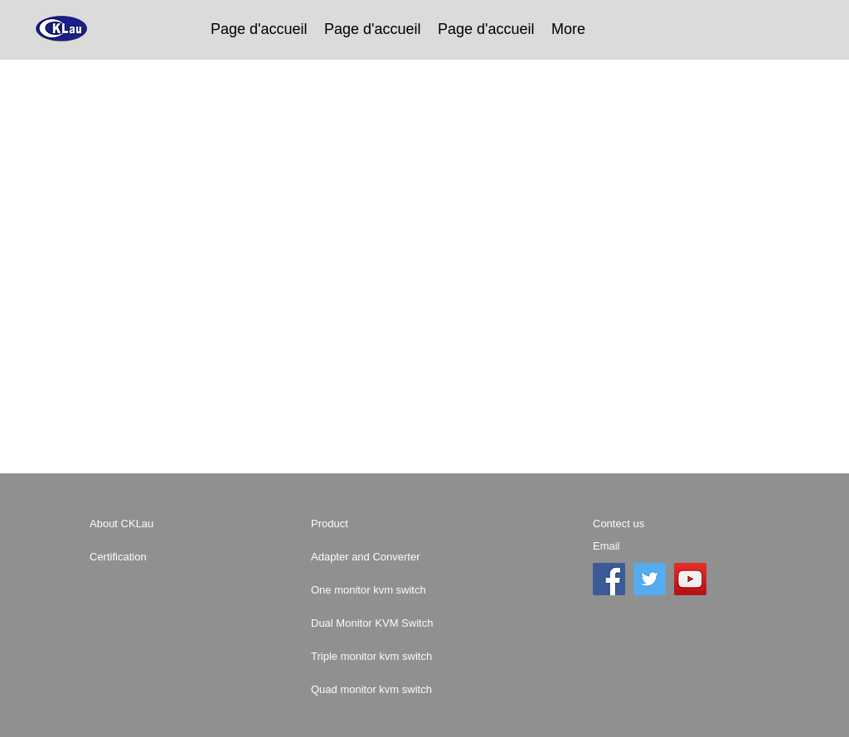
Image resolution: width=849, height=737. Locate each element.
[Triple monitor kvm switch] (427, 656)
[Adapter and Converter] (392, 557)
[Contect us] (661, 524)
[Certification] (148, 557)
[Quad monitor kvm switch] (427, 689)
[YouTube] (690, 579)
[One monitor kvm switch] (421, 590)
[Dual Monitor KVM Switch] (420, 623)
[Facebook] (609, 579)
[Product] (370, 524)
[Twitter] (649, 579)
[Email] (652, 546)
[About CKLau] (148, 524)
